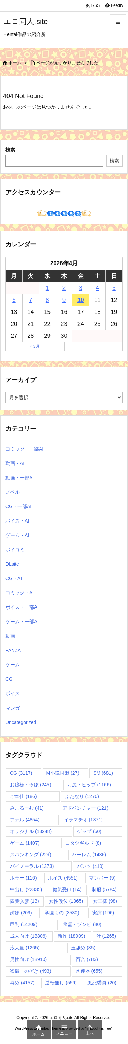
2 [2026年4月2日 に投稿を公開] (64, 288)
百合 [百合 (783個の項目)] (87, 959)
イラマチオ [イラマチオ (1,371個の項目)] (83, 819)
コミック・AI (19, 592)
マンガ (12, 708)
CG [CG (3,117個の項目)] (21, 773)
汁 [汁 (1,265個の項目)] (106, 936)
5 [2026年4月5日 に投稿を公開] (113, 288)
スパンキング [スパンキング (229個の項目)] (30, 854)
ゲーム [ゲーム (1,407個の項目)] (24, 843)
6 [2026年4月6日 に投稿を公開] (13, 300)
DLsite (12, 564)
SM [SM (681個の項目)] (103, 773)
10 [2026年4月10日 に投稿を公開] (80, 300)
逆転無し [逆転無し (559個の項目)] (61, 982)
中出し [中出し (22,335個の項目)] (26, 889)
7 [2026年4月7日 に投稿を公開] (30, 300)
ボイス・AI (17, 521)
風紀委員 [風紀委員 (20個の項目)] (101, 982)
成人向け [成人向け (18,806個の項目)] (28, 936)
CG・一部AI (18, 506)
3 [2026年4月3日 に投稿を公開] (80, 288)
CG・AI (13, 578)
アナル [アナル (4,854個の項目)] (24, 819)
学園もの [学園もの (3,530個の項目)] (62, 913)
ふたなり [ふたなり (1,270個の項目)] (82, 796)
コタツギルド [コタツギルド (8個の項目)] (83, 843)
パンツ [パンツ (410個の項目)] (90, 866)
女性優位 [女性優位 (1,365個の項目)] (66, 901)
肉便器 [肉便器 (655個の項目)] (89, 971)
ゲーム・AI (17, 535)
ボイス (12, 693)
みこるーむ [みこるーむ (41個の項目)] (27, 808)
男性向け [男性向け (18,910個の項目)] (28, 959)
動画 (10, 636)
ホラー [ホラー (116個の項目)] (23, 878)
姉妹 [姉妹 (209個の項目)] (21, 913)
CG (9, 679)
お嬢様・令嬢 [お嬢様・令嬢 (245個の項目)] (30, 784)
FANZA (13, 650)
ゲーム (12, 664)
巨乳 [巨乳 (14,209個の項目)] (23, 924)
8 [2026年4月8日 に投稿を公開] (47, 300)
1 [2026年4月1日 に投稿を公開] (47, 288)
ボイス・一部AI (22, 607)
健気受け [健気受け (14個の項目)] (67, 889)
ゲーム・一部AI (22, 621)
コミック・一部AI (24, 449)
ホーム (15, 62)
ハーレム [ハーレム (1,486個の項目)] (89, 854)
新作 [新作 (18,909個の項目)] (71, 936)
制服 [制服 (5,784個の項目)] (104, 889)
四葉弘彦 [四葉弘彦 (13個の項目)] (24, 901)
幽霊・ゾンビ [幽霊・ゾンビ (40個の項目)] (82, 924)
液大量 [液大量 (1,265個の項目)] (24, 947)
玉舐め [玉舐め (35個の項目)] (83, 947)
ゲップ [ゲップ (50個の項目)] (89, 831)
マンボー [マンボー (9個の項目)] (102, 878)
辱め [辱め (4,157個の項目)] (22, 982)
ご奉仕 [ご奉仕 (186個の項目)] (23, 796)
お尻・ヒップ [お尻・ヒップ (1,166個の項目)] (89, 784)
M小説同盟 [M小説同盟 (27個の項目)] (62, 773)
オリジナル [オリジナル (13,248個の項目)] (31, 831)
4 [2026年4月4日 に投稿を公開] (97, 288)
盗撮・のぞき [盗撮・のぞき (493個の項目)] (30, 971)
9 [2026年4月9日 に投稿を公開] (64, 300)
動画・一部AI (19, 477)
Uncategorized (20, 722)
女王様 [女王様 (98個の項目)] (105, 901)
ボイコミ (15, 549)
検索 (10, 149)
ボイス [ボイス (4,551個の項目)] (62, 878)
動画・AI (14, 463)
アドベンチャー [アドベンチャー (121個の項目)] (85, 808)
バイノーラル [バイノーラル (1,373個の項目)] (32, 866)
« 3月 (35, 346)
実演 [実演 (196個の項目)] (103, 913)
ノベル (12, 492)
